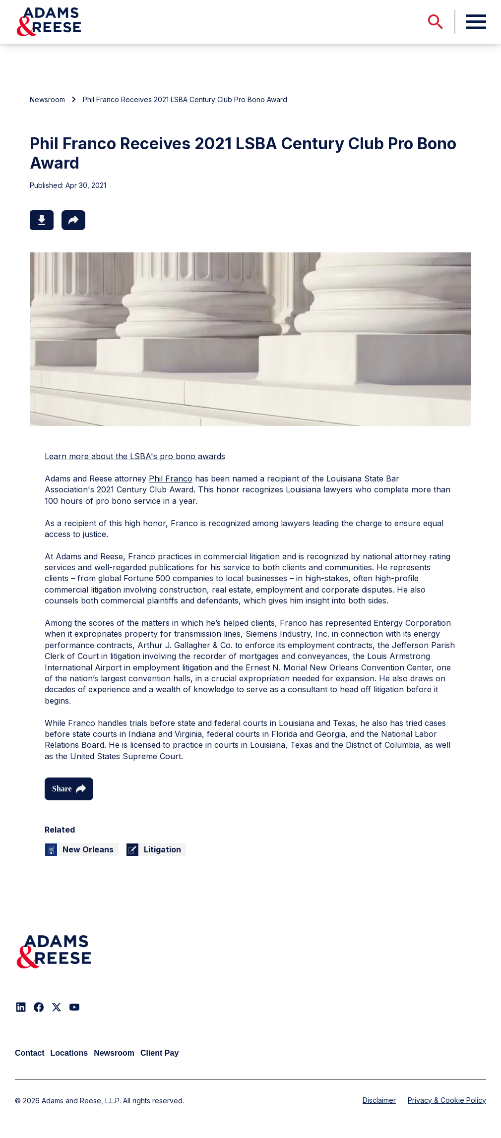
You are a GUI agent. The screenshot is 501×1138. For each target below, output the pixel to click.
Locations (69, 1053)
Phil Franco (170, 478)
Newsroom (47, 99)
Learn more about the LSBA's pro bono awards (135, 456)
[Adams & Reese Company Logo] (54, 951)
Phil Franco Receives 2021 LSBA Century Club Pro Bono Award (185, 99)
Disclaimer (379, 1100)
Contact (30, 1053)
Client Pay (159, 1053)
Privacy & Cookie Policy (447, 1100)
